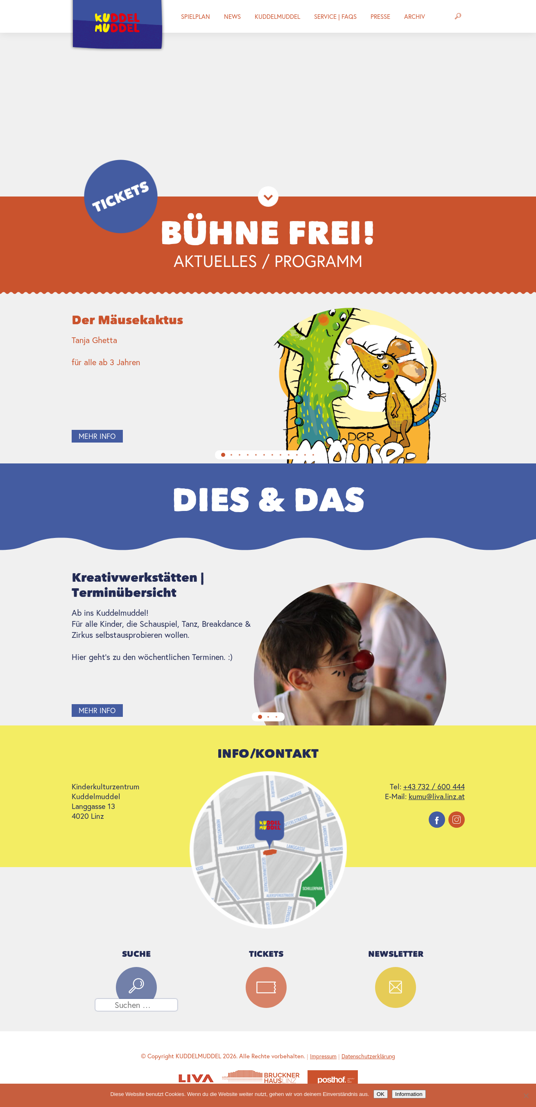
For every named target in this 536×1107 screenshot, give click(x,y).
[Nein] (526, 1095)
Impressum (323, 1056)
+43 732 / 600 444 (434, 786)
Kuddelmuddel (277, 16)
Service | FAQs (335, 16)
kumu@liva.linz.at (437, 796)
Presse (380, 16)
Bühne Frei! (268, 233)
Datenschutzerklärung (368, 1056)
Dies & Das (268, 500)
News (232, 16)
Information (409, 1094)
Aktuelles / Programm (268, 260)
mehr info (107, 436)
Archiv (414, 16)
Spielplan (195, 16)
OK (380, 1094)
